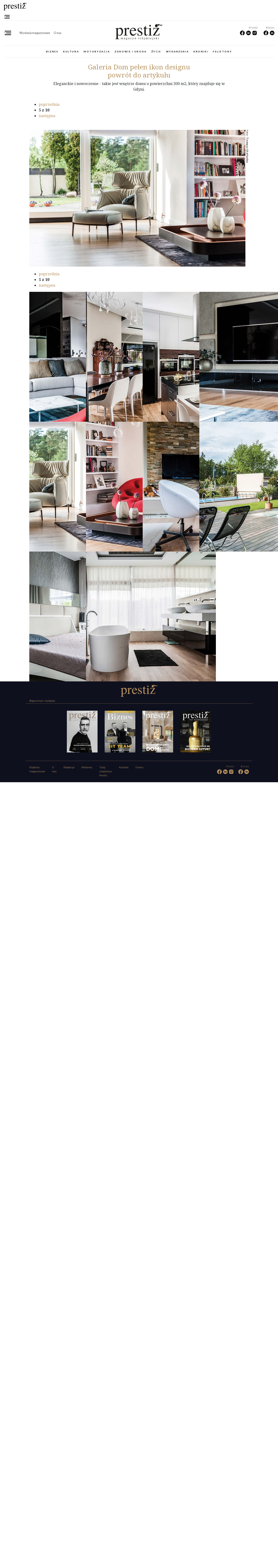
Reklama (86, 767)
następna (47, 115)
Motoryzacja (97, 51)
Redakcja (69, 767)
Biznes (52, 51)
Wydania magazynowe (34, 33)
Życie (156, 51)
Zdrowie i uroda (130, 51)
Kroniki (200, 51)
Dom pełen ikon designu (139, 66)
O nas (57, 33)
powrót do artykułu (139, 74)
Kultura (71, 51)
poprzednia (49, 104)
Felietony (222, 51)
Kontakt (123, 767)
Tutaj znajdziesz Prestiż (105, 771)
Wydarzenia (177, 51)
